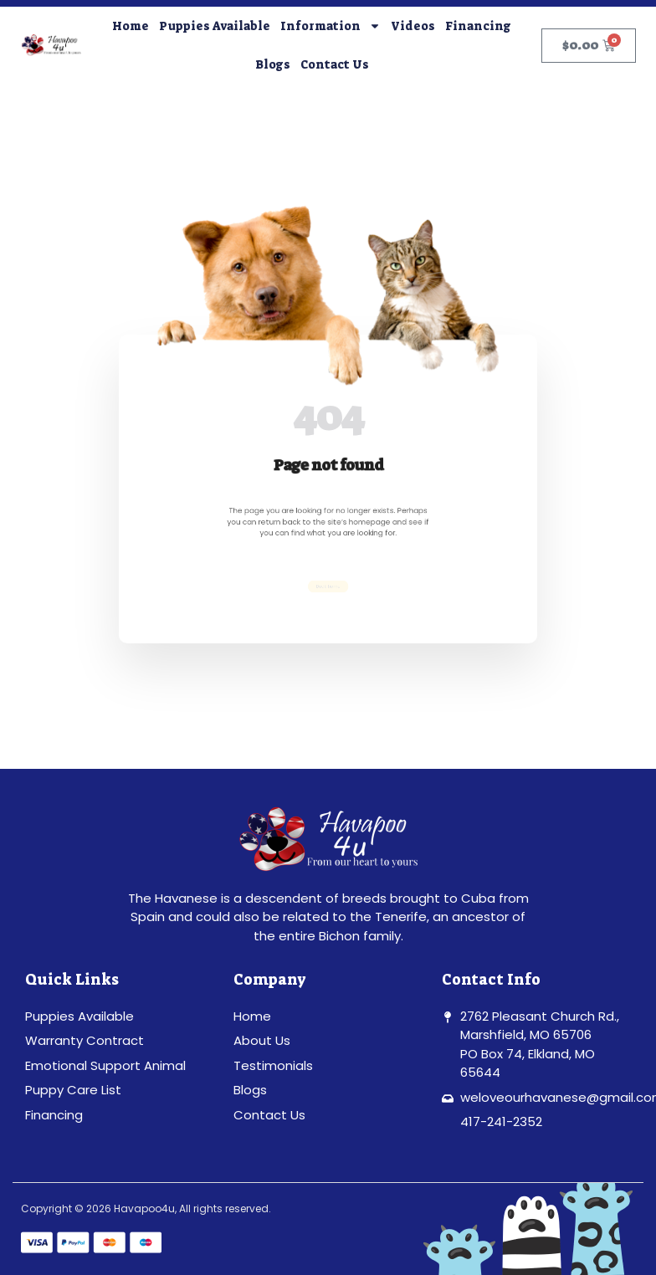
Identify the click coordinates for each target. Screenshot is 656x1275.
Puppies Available (214, 25)
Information (330, 26)
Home (130, 25)
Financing (478, 25)
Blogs (272, 64)
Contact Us (334, 64)
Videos (413, 25)
